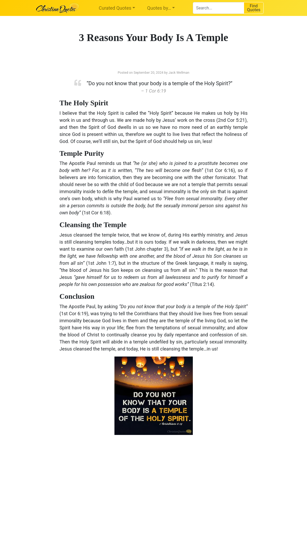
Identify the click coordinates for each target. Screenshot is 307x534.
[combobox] (218, 8)
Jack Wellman (179, 72)
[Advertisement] (100, 480)
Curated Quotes (115, 8)
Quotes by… (159, 8)
